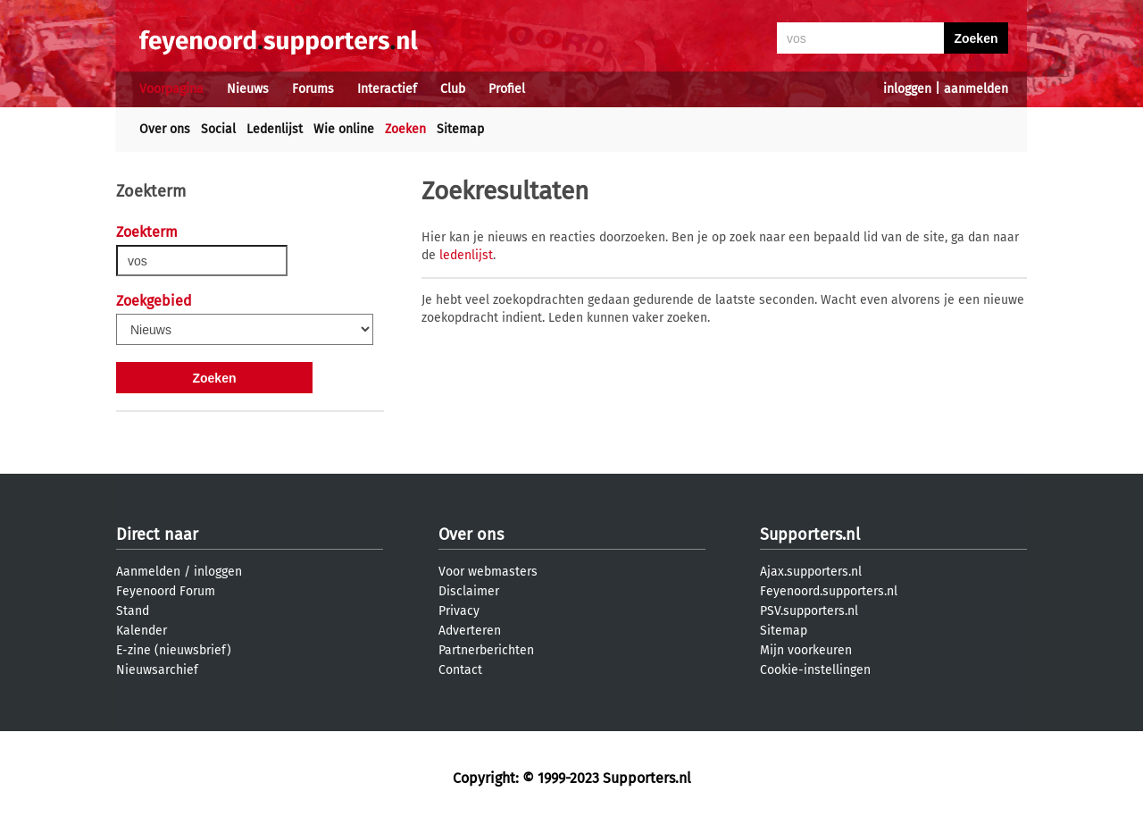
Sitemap (460, 129)
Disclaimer (468, 591)
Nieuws (248, 89)
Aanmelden (148, 571)
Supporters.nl (810, 534)
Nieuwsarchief (157, 670)
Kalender (141, 630)
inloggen (907, 89)
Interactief (387, 89)
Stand (132, 611)
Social (218, 129)
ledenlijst (466, 255)
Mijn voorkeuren (806, 650)
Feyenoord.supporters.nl (828, 591)
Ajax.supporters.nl (811, 571)
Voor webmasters (488, 571)
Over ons (164, 129)
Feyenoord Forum (165, 591)
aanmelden (976, 89)
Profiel (506, 89)
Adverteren (469, 630)
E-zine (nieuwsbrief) (173, 650)
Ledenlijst (274, 129)
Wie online (343, 129)
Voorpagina (171, 89)
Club (452, 89)
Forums (313, 89)
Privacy (459, 611)
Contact (460, 670)
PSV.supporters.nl (809, 611)
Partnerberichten (486, 650)
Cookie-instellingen (815, 670)
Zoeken (405, 129)
